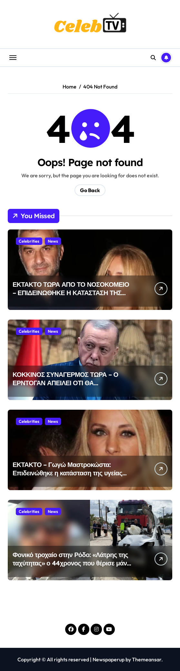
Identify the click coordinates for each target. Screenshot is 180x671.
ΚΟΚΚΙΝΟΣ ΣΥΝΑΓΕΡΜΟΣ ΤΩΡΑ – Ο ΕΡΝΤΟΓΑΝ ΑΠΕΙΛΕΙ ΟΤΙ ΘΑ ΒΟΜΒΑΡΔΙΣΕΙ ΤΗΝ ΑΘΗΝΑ (65, 382)
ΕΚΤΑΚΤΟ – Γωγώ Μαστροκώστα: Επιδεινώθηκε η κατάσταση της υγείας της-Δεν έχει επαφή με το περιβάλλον (67, 473)
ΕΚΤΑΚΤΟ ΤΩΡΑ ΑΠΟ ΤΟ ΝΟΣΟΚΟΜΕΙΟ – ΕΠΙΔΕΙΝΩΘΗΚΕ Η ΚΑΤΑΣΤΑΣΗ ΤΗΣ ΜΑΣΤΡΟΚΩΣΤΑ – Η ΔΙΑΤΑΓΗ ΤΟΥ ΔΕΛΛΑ (71, 296)
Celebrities (29, 241)
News (53, 241)
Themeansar (146, 659)
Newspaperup (109, 659)
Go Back (90, 190)
